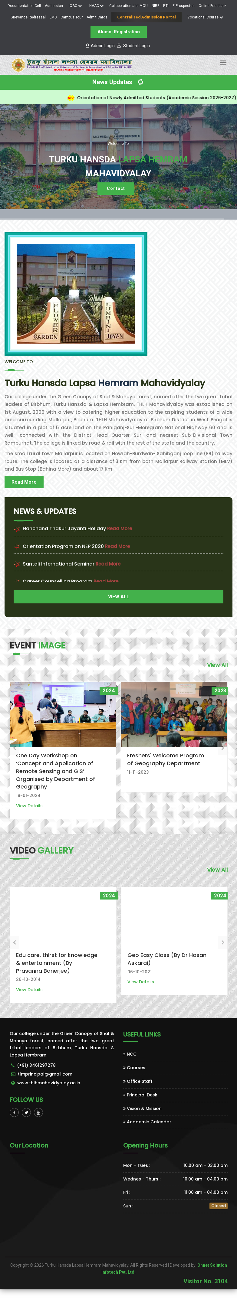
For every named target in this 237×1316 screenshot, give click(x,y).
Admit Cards (97, 17)
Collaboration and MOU (128, 6)
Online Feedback (212, 6)
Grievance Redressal (28, 17)
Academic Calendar (147, 1122)
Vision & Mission (142, 1108)
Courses (134, 1068)
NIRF (155, 6)
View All (217, 665)
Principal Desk (140, 1095)
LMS (53, 17)
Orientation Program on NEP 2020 (63, 553)
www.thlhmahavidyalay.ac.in (48, 1083)
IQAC (75, 6)
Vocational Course (205, 17)
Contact (116, 188)
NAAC (96, 6)
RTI (166, 6)
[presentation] (14, 748)
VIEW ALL (118, 596)
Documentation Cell (24, 6)
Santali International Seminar (58, 571)
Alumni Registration (118, 31)
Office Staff (138, 1081)
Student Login (133, 45)
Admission (54, 6)
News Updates (119, 82)
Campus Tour (72, 17)
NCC (130, 1054)
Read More (24, 482)
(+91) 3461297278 (36, 1065)
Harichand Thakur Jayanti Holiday (64, 536)
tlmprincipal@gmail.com (45, 1074)
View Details (29, 806)
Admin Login (100, 45)
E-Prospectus (184, 6)
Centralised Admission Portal (146, 17)
